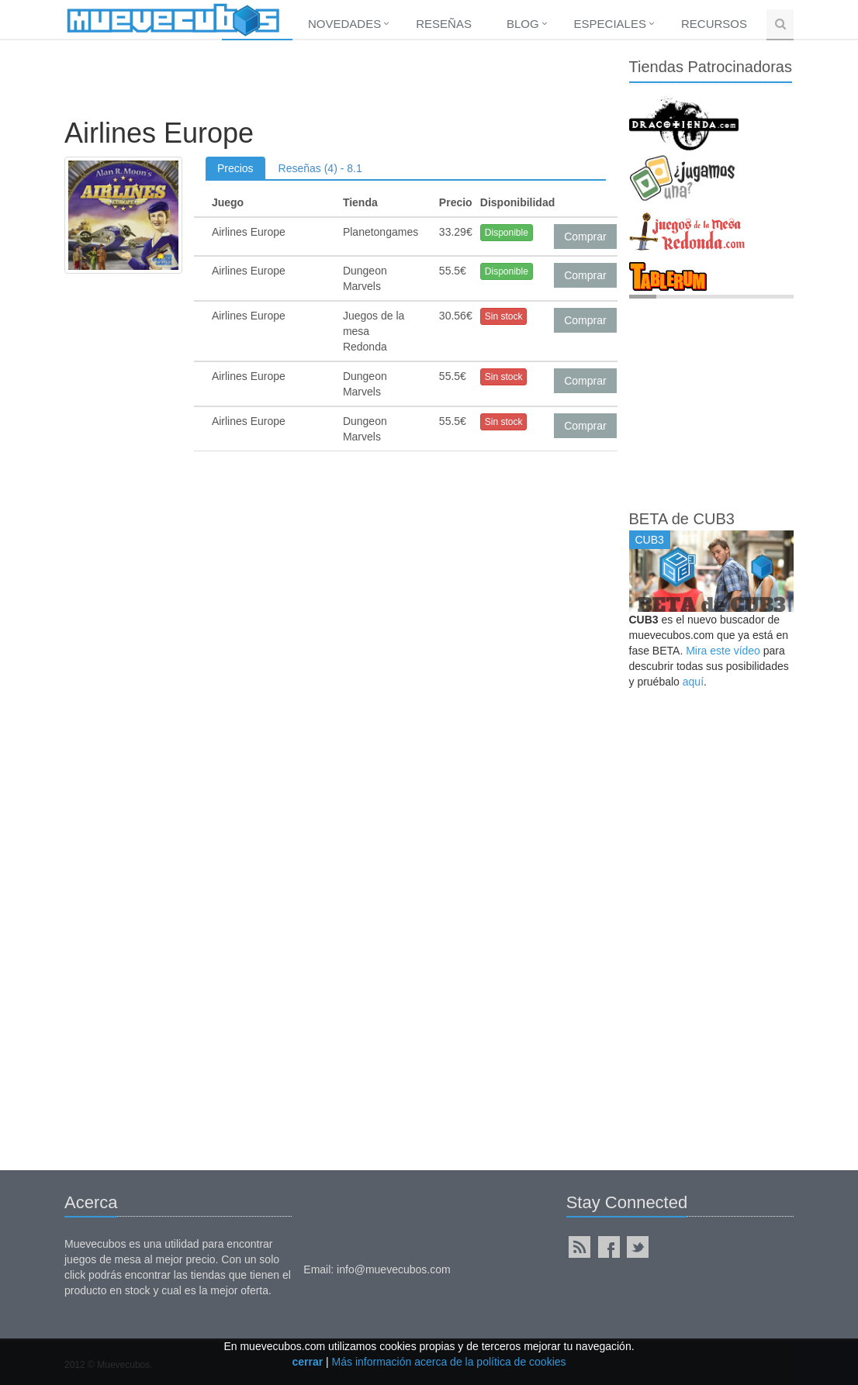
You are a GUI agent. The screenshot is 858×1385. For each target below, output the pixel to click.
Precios (235, 168)
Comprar (585, 236)
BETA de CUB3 (682, 518)
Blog (523, 23)
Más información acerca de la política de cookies (449, 1362)
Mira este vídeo (723, 650)
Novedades (344, 23)
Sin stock (504, 316)
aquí (693, 681)
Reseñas (444, 23)
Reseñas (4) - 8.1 (320, 168)
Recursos (714, 23)
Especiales (610, 23)
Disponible (506, 232)
